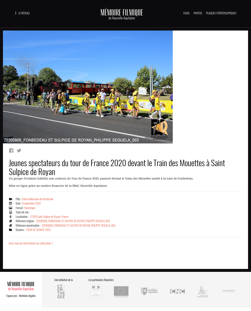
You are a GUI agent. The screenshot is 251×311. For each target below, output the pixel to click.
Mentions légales (27, 296)
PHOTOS (198, 13)
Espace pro (11, 296)
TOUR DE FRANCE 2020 (38, 230)
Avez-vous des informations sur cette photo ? (31, 243)
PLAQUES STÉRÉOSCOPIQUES (221, 13)
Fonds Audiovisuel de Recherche (37, 199)
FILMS (186, 13)
